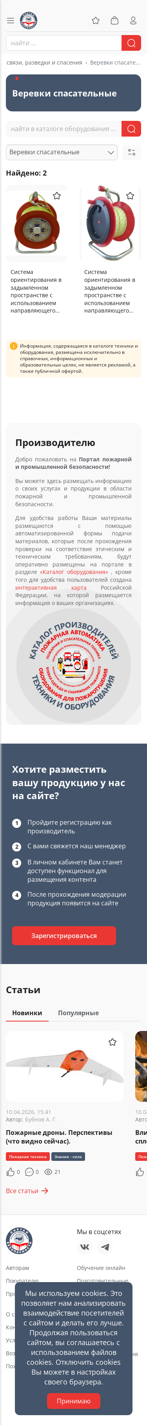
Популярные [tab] (78, 1013)
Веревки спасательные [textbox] (44, 152)
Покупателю (22, 1280)
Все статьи (27, 1190)
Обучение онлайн (101, 1267)
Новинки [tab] (27, 1013)
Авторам (17, 1267)
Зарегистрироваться (64, 935)
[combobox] (73, 43)
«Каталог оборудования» (74, 572)
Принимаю (74, 1401)
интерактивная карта (51, 587)
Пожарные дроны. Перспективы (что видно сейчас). (59, 1137)
